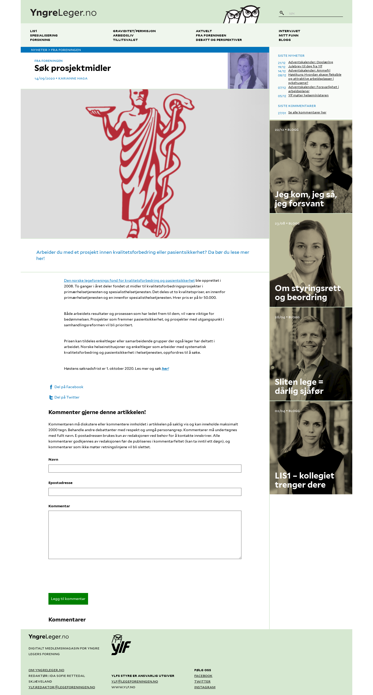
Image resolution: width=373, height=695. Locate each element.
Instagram (205, 686)
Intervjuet (289, 30)
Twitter (202, 681)
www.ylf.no (123, 686)
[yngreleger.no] (117, 11)
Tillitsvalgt (125, 39)
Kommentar (59, 506)
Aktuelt (204, 30)
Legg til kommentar (68, 599)
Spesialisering (44, 35)
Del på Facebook (65, 387)
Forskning (40, 39)
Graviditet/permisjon (134, 30)
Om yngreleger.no (46, 669)
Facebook (203, 675)
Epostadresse (60, 483)
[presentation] (87, 578)
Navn (53, 459)
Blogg (285, 39)
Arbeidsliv (123, 35)
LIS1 (33, 30)
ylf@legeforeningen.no (134, 681)
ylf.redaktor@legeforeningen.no (61, 686)
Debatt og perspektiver (219, 39)
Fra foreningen (211, 35)
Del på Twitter (64, 397)
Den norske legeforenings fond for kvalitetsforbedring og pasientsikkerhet (129, 280)
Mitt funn (288, 35)
